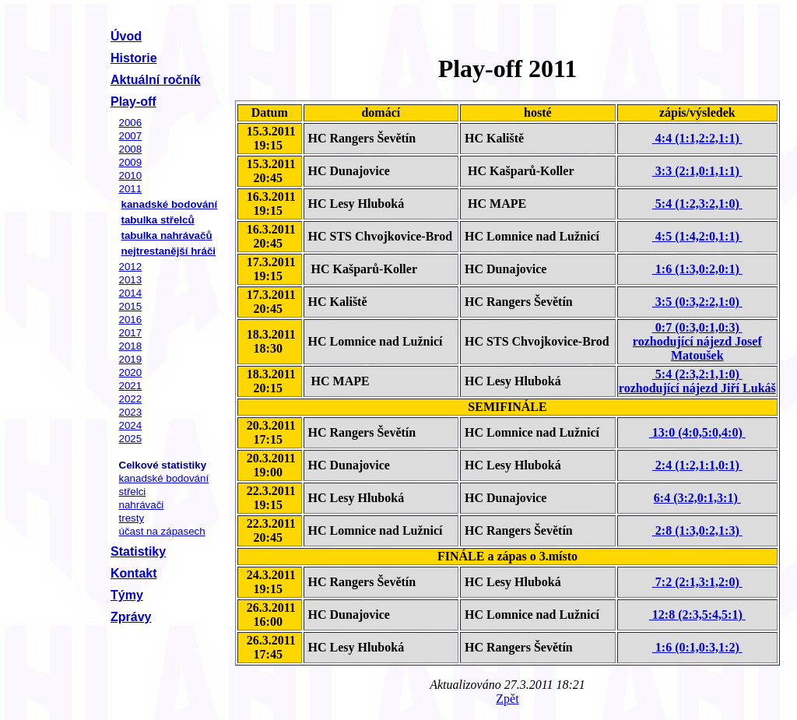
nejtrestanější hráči (168, 251)
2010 (130, 175)
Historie (134, 58)
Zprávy (131, 616)
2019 (130, 359)
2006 (130, 122)
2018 (130, 346)
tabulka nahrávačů (166, 235)
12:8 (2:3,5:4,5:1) (697, 614)
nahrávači (141, 505)
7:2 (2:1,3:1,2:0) (697, 581)
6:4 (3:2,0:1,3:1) (697, 497)
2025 (130, 438)
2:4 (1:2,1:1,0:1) (697, 465)
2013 (130, 280)
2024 (130, 425)
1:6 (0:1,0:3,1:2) (697, 647)
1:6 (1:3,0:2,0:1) (697, 269)
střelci (132, 491)
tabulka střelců (158, 220)
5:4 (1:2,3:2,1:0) (697, 203)
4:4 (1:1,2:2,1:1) (697, 138)
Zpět (507, 698)
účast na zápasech (162, 531)
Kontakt (134, 573)
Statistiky (138, 551)
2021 (130, 386)
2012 (130, 266)
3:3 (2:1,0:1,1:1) (697, 170)
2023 (130, 412)
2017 (130, 333)
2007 (130, 136)
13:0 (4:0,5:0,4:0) (697, 432)
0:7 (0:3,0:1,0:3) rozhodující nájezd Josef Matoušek (697, 341)
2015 (130, 306)
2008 (130, 149)
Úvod (126, 36)
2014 (130, 293)
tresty (132, 518)
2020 (130, 372)
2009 (130, 162)
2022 (130, 399)
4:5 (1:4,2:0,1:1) (697, 236)
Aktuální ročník (156, 79)
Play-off (133, 101)
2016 (130, 319)
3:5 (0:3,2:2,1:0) (697, 301)
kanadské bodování (169, 204)
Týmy (127, 595)
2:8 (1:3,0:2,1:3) (697, 530)
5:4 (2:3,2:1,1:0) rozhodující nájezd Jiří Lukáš (697, 381)
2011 (130, 189)
